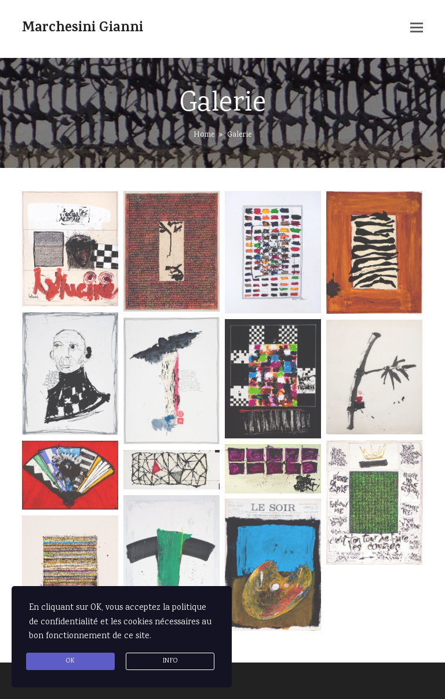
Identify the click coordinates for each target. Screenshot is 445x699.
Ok (70, 661)
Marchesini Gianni (82, 29)
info (170, 661)
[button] (416, 29)
